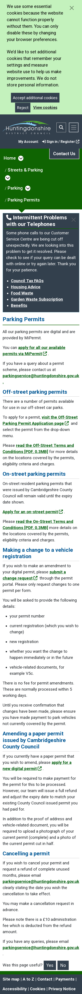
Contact (44, 979)
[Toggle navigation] (74, 127)
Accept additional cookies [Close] (35, 97)
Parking (15, 188)
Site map (11, 979)
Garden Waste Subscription (37, 299)
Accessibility (15, 989)
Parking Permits (24, 200)
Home (10, 158)
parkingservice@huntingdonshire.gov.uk (41, 881)
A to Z (28, 979)
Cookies (37, 989)
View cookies (45, 107)
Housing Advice (25, 287)
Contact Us (64, 153)
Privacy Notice (62, 989)
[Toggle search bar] (61, 127)
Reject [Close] (22, 107)
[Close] (73, 219)
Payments (65, 979)
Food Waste (22, 293)
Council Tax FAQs (27, 280)
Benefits (19, 305)
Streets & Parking (25, 170)
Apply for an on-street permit (33, 511)
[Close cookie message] (71, 8)
